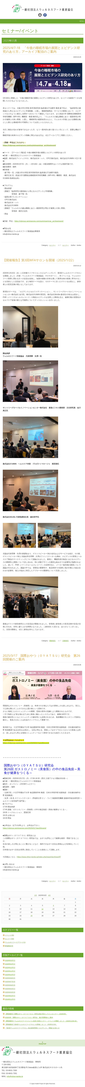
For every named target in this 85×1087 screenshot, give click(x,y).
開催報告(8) (9, 946)
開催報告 (52, 641)
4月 (49, 895)
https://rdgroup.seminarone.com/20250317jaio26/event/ (24, 828)
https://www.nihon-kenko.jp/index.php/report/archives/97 (39, 857)
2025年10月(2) (10, 975)
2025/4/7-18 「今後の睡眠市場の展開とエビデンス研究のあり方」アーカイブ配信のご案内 (41, 50)
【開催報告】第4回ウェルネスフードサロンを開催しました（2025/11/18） (31, 1024)
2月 (35, 895)
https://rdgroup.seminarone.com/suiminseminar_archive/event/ (38, 221)
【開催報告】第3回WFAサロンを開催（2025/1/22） (39, 260)
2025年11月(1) (10, 971)
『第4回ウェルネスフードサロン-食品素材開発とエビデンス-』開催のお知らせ (32, 1028)
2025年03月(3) (10, 992)
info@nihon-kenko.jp (15, 1076)
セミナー (52, 245)
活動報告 (65, 641)
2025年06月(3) (10, 985)
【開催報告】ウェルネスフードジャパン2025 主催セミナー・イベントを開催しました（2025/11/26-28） (41, 1021)
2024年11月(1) (10, 999)
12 (42, 909)
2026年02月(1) (10, 964)
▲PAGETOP (42, 1043)
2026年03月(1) (10, 960)
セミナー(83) (9, 939)
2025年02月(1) (10, 996)
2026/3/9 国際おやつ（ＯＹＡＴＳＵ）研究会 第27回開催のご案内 (29, 1017)
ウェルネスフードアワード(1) (15, 942)
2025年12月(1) (10, 967)
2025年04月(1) (10, 989)
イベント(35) (9, 935)
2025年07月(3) (10, 982)
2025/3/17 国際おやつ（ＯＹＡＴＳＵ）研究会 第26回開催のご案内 (41, 657)
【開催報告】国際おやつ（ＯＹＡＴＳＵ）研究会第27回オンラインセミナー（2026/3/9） (36, 1014)
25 (31, 916)
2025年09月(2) (10, 978)
